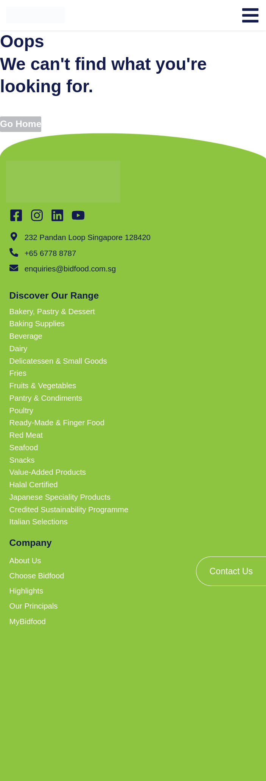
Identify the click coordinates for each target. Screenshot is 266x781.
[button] (104, 311)
